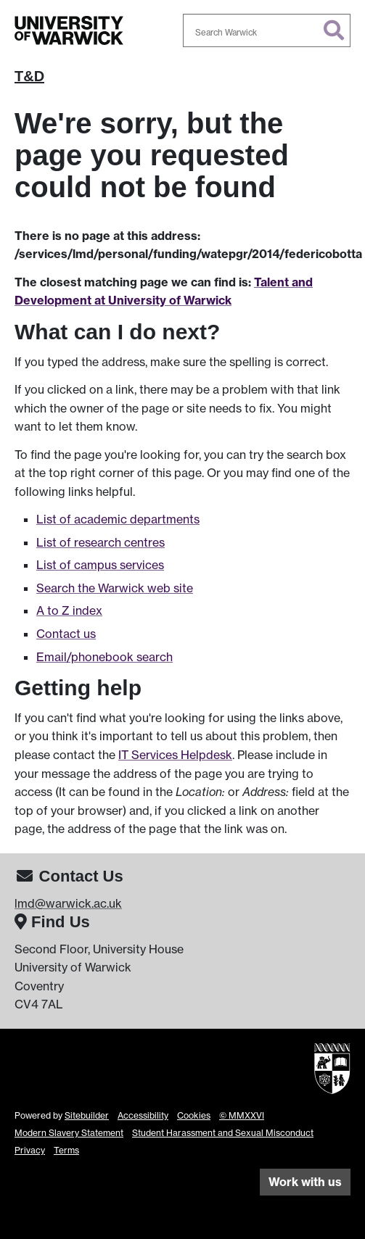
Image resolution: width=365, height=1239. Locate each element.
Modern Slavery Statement (69, 1132)
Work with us (305, 1181)
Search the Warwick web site (114, 588)
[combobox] (267, 30)
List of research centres (100, 542)
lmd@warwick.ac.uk (68, 903)
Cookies (193, 1115)
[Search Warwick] (267, 30)
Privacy (30, 1150)
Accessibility (143, 1115)
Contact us (66, 633)
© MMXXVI (241, 1115)
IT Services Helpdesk (175, 754)
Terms (66, 1150)
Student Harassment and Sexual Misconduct (222, 1132)
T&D (29, 76)
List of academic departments (118, 519)
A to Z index (69, 610)
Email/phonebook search (104, 657)
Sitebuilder (87, 1115)
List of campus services (100, 565)
